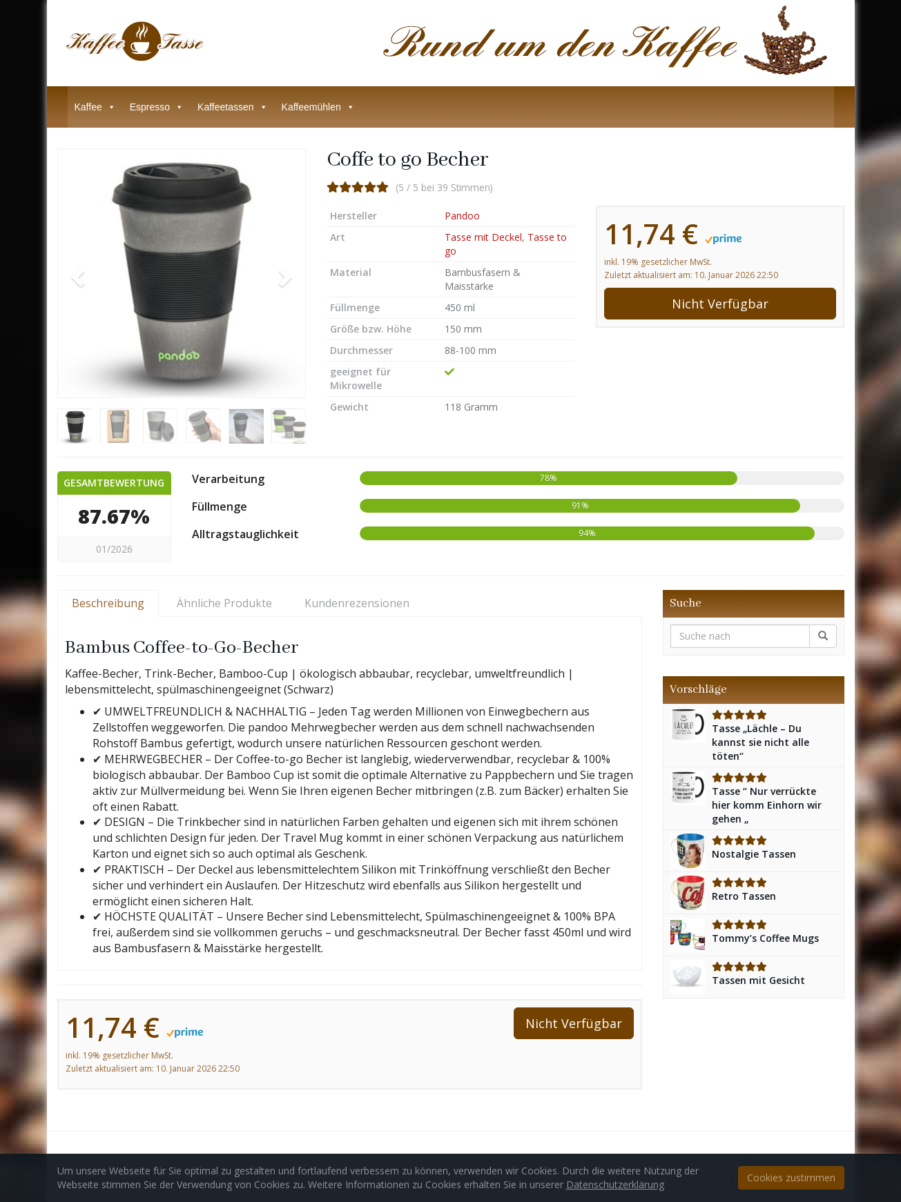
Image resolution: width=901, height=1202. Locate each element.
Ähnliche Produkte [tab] (224, 603)
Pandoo (462, 215)
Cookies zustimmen (791, 1177)
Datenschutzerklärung (615, 1184)
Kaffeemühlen (318, 106)
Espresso (157, 106)
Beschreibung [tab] (108, 603)
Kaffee (95, 106)
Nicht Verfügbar (720, 303)
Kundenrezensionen (356, 603)
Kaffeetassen (232, 106)
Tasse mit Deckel (483, 237)
